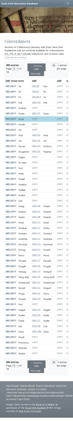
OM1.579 (10, 260)
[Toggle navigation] (67, 3)
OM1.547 (10, 97)
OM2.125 (36, 309)
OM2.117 (36, 260)
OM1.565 (10, 189)
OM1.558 (10, 151)
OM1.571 (10, 217)
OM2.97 (35, 91)
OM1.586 (10, 298)
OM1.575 (10, 239)
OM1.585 (10, 293)
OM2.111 (36, 228)
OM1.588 (10, 309)
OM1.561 (10, 168)
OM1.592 (10, 331)
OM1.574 (10, 233)
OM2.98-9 (36, 97)
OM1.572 (10, 222)
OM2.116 (36, 255)
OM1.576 (10, 244)
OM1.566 (10, 195)
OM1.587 (10, 304)
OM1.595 (10, 347)
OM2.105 (36, 151)
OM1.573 (10, 228)
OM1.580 (10, 266)
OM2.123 (36, 293)
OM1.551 (10, 113)
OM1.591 (10, 326)
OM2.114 (36, 244)
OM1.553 (10, 124)
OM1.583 (10, 282)
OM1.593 (10, 337)
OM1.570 (10, 211)
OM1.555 (10, 135)
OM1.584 (10, 288)
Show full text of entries (16, 57)
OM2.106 (36, 206)
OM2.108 (36, 217)
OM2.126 (36, 315)
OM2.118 (36, 266)
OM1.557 (10, 146)
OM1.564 (10, 184)
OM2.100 (36, 102)
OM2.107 (36, 211)
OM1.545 (10, 86)
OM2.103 (36, 140)
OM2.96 (35, 86)
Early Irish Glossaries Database (20, 3)
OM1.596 (10, 353)
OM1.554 (10, 129)
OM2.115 (36, 249)
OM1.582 (10, 277)
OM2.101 (36, 113)
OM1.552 (10, 119)
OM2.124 (36, 298)
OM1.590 (10, 320)
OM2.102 (36, 135)
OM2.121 (36, 282)
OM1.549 (10, 102)
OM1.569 (10, 206)
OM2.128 (36, 326)
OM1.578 (10, 255)
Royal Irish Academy (35, 407)
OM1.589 (10, 315)
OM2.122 (36, 288)
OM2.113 (36, 239)
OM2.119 (36, 271)
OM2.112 (36, 233)
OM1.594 (10, 342)
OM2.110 (36, 222)
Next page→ (36, 73)
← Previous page (36, 67)
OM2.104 (36, 146)
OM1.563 (10, 178)
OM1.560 (10, 162)
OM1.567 (10, 200)
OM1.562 (10, 173)
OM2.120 (36, 277)
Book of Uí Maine (45, 404)
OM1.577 (10, 249)
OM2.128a (36, 331)
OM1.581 (10, 271)
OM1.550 (10, 108)
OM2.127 (36, 320)
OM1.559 (10, 157)
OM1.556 (10, 140)
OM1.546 (10, 91)
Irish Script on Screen (30, 411)
